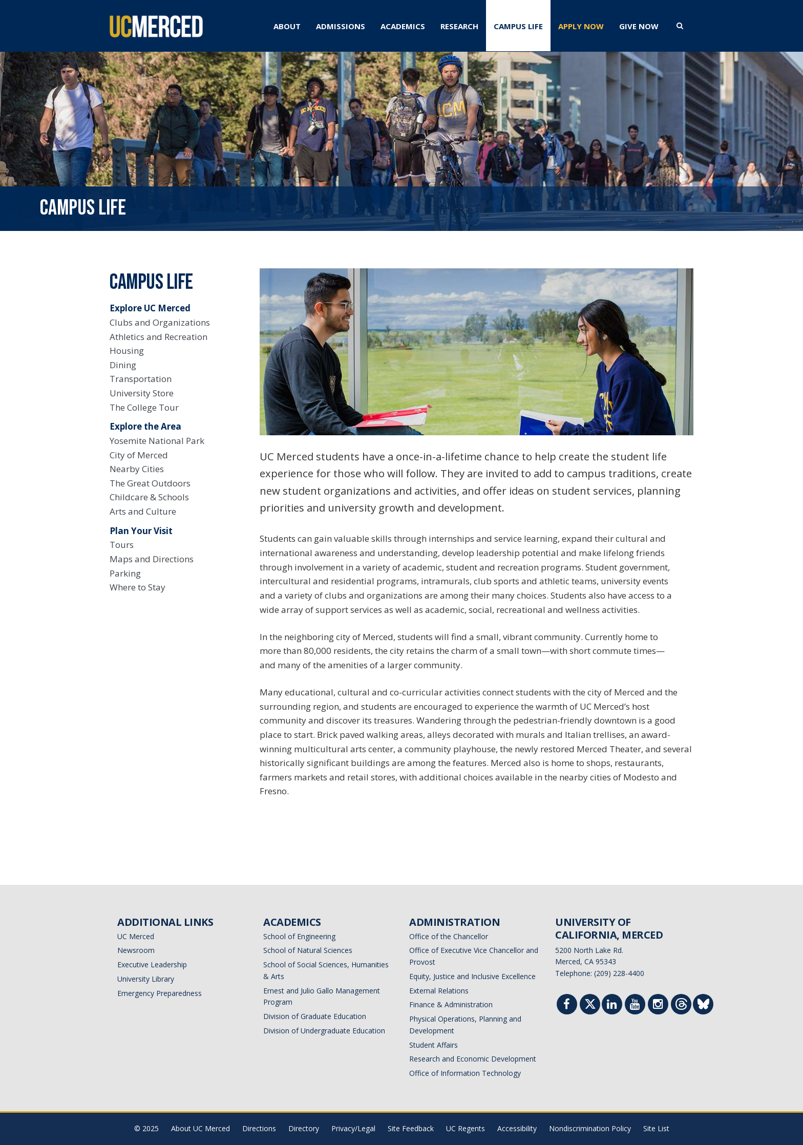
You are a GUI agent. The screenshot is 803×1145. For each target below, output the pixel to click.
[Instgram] (658, 1005)
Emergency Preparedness (159, 993)
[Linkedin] (612, 1005)
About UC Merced (200, 1128)
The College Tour (144, 407)
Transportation (141, 379)
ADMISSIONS (340, 26)
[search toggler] (680, 25)
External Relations (439, 990)
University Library (145, 979)
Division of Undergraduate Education (324, 1030)
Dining (123, 365)
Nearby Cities (137, 469)
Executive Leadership (152, 964)
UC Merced (135, 936)
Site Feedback (411, 1128)
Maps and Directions (152, 559)
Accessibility (517, 1128)
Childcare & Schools (149, 497)
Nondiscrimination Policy (590, 1128)
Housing (127, 350)
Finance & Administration (451, 1004)
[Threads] (681, 1006)
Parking (125, 573)
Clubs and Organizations (160, 322)
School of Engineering (299, 936)
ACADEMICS (403, 26)
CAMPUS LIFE (518, 26)
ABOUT (287, 26)
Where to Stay (137, 587)
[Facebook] (567, 1005)
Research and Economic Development (472, 1059)
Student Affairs (433, 1045)
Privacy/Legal (353, 1128)
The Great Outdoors (150, 483)
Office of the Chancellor (448, 936)
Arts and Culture (143, 511)
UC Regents (465, 1128)
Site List (656, 1128)
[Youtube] (635, 1005)
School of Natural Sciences (307, 950)
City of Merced (139, 455)
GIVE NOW (639, 26)
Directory (303, 1128)
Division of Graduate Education (314, 1016)
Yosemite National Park (157, 441)
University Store (142, 393)
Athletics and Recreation (158, 337)
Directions (259, 1128)
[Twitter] (590, 1006)
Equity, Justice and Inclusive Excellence (472, 976)
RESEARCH (459, 26)
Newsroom (136, 950)
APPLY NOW (581, 26)
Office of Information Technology (465, 1073)
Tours (122, 544)
